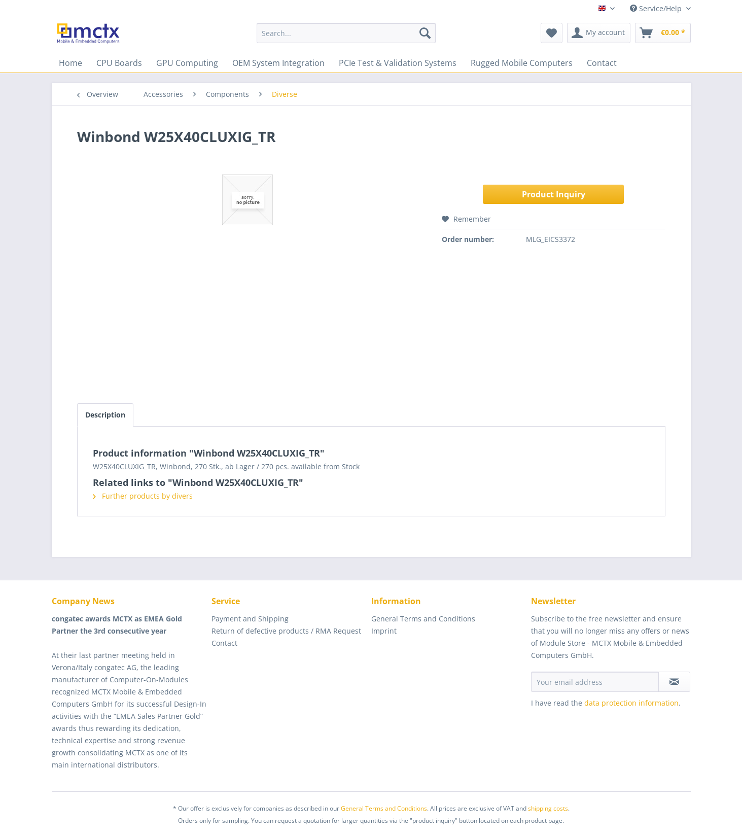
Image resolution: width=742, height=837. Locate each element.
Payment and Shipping (250, 618)
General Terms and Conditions (423, 618)
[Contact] (602, 63)
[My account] (598, 33)
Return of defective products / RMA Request (286, 631)
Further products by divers (143, 496)
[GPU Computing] (187, 63)
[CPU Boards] (119, 63)
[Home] (70, 63)
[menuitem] (346, 33)
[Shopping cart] (663, 33)
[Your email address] (595, 682)
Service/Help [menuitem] (657, 8)
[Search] (425, 33)
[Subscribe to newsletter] (674, 682)
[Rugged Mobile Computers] (522, 63)
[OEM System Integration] (278, 63)
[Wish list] (551, 33)
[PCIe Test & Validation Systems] (398, 63)
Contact (224, 643)
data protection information (631, 703)
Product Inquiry (553, 194)
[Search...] (346, 33)
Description (105, 415)
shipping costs (548, 808)
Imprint (384, 631)
